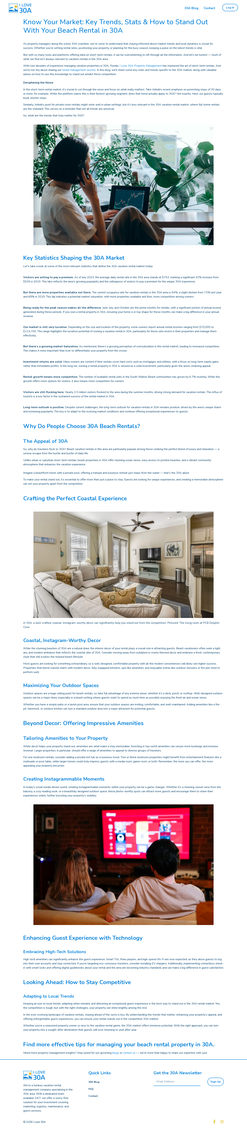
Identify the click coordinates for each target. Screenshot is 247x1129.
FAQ (91, 1089)
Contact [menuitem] (209, 8)
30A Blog (93, 1082)
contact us (129, 1053)
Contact (93, 1096)
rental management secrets (79, 70)
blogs (115, 1053)
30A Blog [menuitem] (191, 8)
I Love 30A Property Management (140, 66)
